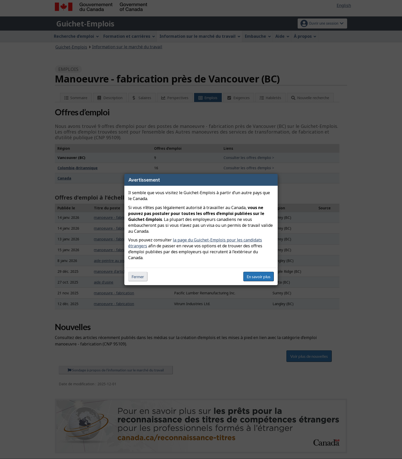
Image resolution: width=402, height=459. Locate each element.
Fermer (138, 276)
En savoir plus (258, 276)
